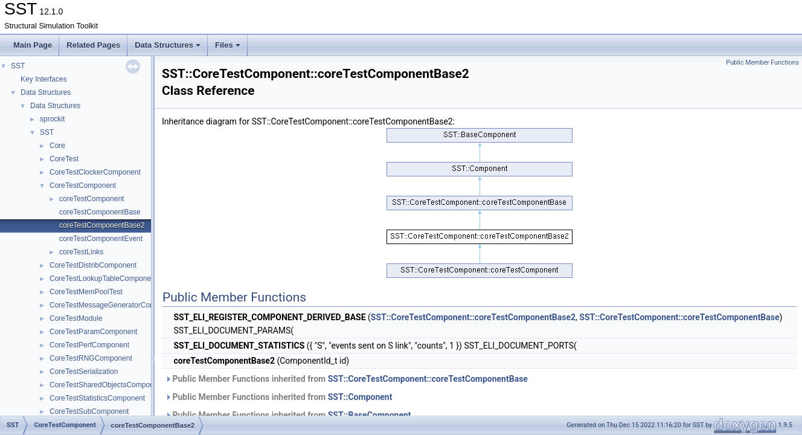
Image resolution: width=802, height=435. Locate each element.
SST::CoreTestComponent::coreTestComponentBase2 (473, 317)
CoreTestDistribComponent (93, 265)
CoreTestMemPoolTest (86, 292)
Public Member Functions (762, 62)
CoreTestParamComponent (93, 331)
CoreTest (64, 159)
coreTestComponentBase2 (101, 225)
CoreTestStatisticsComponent (97, 398)
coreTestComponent (91, 199)
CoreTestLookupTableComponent (103, 278)
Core (57, 145)
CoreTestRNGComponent (91, 358)
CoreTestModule (76, 318)
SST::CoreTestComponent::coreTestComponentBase (679, 317)
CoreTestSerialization (84, 371)
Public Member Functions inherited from (346, 379)
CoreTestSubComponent (89, 411)
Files (227, 45)
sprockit (52, 119)
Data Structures (167, 45)
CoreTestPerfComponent (89, 345)
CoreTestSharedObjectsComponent (107, 385)
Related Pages (93, 45)
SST (18, 66)
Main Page (32, 45)
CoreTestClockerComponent (95, 172)
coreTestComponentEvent (101, 238)
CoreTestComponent (83, 185)
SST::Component (360, 397)
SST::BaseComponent (369, 415)
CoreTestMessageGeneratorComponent (114, 305)
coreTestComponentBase (100, 212)
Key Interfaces (44, 79)
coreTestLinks (81, 252)
